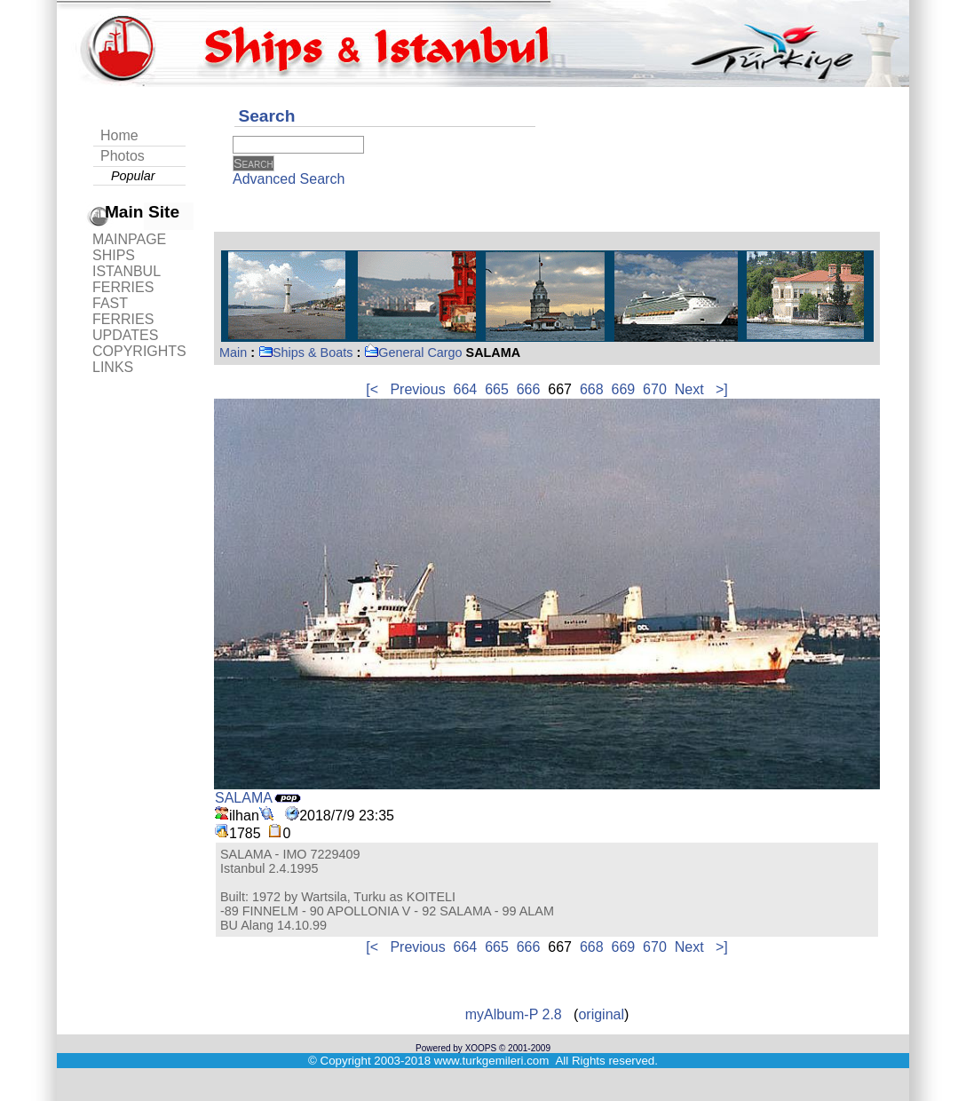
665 (497, 389)
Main (233, 352)
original (601, 1014)
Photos (122, 155)
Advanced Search (288, 178)
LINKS (112, 367)
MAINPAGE (129, 239)
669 (624, 389)
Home (119, 135)
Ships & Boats (305, 352)
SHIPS (113, 255)
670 (655, 389)
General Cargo (413, 352)
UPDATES (125, 335)
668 (592, 389)
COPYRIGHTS (139, 351)
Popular (133, 176)
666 (529, 389)
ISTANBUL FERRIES (126, 279)
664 (466, 389)
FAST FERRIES (123, 311)
